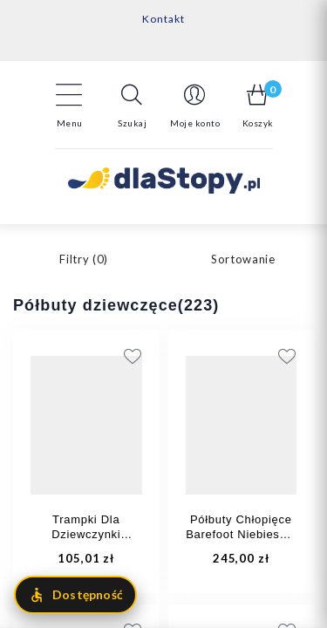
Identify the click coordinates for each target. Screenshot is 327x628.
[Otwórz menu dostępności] (75, 595)
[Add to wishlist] (224, 356)
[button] (132, 105)
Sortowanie (243, 259)
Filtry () (83, 259)
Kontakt (163, 18)
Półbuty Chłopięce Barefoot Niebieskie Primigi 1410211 (241, 534)
